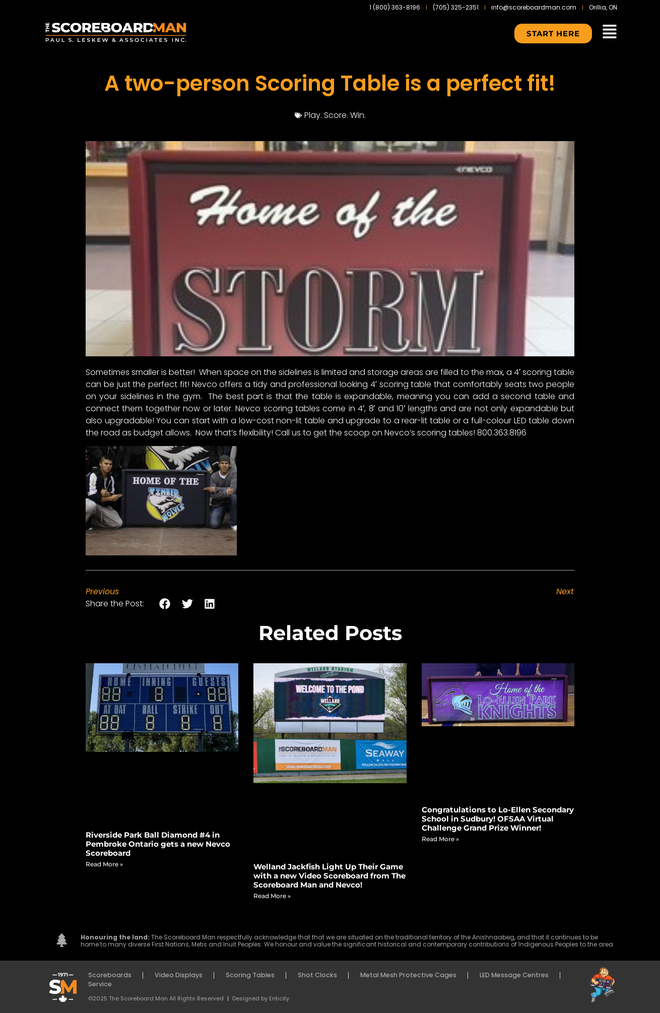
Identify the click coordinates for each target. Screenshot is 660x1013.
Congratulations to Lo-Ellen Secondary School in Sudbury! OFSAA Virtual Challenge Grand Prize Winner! (498, 819)
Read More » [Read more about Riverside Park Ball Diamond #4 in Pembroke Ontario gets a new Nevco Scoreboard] (104, 864)
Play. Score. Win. (335, 115)
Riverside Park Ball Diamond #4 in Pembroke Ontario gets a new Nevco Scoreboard (158, 844)
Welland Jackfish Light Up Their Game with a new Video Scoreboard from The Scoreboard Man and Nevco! (329, 876)
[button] (165, 603)
